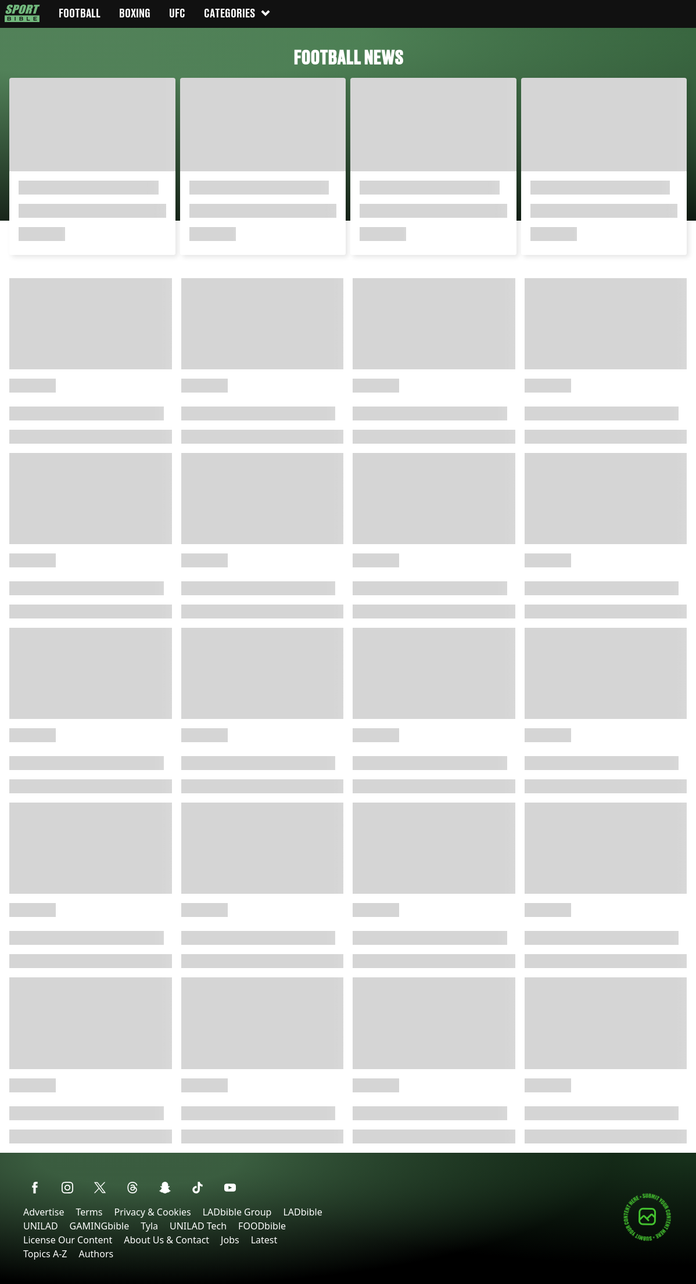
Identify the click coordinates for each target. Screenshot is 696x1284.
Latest (264, 1239)
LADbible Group (237, 1212)
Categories (237, 13)
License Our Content (67, 1239)
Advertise (43, 1212)
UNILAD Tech (198, 1226)
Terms (89, 1212)
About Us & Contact (166, 1239)
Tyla (149, 1226)
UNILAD (40, 1226)
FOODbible (262, 1226)
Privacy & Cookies (152, 1212)
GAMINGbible (100, 1226)
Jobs (230, 1239)
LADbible (302, 1212)
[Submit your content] (647, 1239)
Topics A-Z (45, 1253)
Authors (95, 1253)
